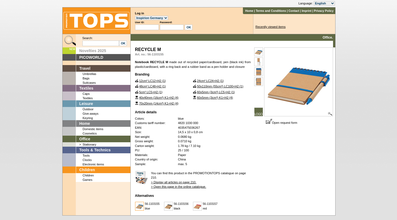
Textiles (86, 88)
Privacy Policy (324, 10)
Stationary (89, 144)
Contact (293, 10)
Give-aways (90, 113)
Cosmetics (90, 133)
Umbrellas (89, 74)
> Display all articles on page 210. (174, 182)
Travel (84, 68)
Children (87, 170)
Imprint (307, 10)
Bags (86, 78)
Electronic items (93, 164)
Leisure (86, 103)
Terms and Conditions (271, 10)
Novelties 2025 (92, 51)
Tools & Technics (95, 150)
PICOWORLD (91, 57)
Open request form (281, 122)
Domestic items (93, 129)
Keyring (88, 118)
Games (87, 179)
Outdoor (88, 109)
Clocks (87, 160)
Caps (86, 93)
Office (84, 139)
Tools (86, 155)
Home (249, 10)
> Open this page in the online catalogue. (178, 186)
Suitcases (89, 82)
